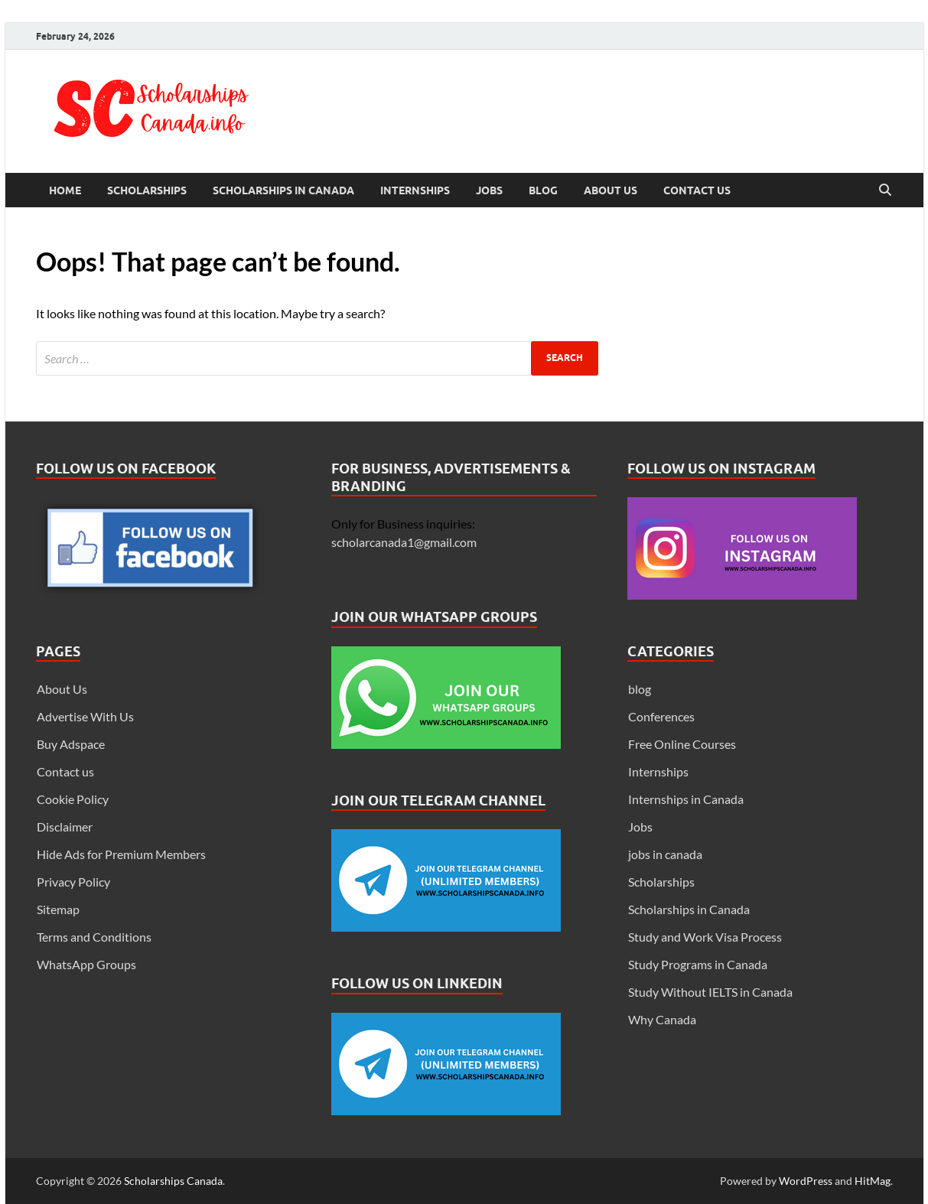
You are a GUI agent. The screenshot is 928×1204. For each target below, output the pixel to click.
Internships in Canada (686, 799)
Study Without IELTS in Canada (710, 991)
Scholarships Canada (173, 1180)
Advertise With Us (85, 716)
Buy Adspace (71, 744)
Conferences (661, 716)
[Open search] (885, 190)
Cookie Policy (73, 799)
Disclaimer (65, 826)
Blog (543, 190)
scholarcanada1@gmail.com (404, 542)
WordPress (805, 1180)
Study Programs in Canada (697, 964)
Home (65, 190)
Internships (415, 190)
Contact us (697, 190)
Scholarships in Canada (283, 190)
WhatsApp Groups (86, 964)
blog (639, 689)
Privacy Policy (73, 881)
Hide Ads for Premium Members (121, 854)
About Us (610, 190)
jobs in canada (665, 854)
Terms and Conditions (94, 936)
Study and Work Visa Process (705, 936)
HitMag (873, 1180)
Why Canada (662, 1019)
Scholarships (147, 190)
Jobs (489, 190)
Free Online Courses (682, 744)
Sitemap (58, 909)
